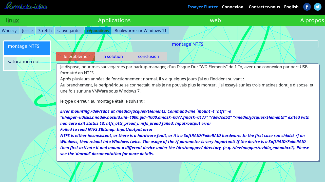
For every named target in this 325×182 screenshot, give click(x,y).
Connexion (232, 7)
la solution (113, 56)
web (215, 20)
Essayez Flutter (202, 7)
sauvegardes (69, 30)
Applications (114, 20)
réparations (98, 30)
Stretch (45, 30)
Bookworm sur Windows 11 (140, 30)
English (291, 7)
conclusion (148, 56)
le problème (75, 56)
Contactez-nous (264, 7)
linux (12, 20)
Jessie (27, 30)
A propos (312, 20)
